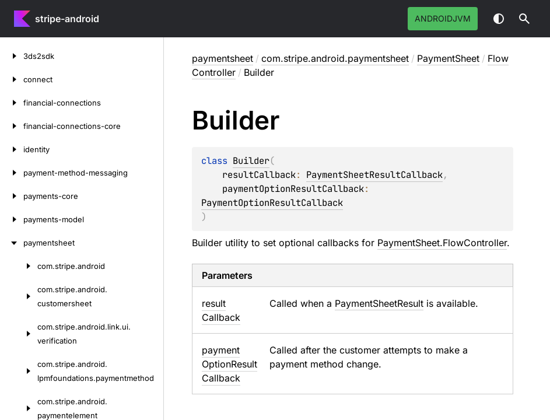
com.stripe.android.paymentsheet (335, 58)
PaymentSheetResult (379, 303)
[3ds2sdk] (11, 56)
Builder (251, 161)
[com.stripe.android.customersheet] (18, 296)
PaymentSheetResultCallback (374, 175)
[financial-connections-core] (11, 126)
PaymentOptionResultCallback (272, 203)
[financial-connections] (11, 102)
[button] (524, 18)
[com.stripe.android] (18, 266)
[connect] (11, 79)
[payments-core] (11, 196)
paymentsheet (222, 58)
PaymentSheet (448, 58)
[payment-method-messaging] (11, 172)
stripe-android (67, 18)
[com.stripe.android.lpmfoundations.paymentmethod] (18, 371)
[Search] (524, 18)
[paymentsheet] (11, 242)
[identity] (11, 149)
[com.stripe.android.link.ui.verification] (18, 333)
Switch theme (498, 18)
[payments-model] (11, 219)
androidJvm (443, 18)
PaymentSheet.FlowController (442, 243)
